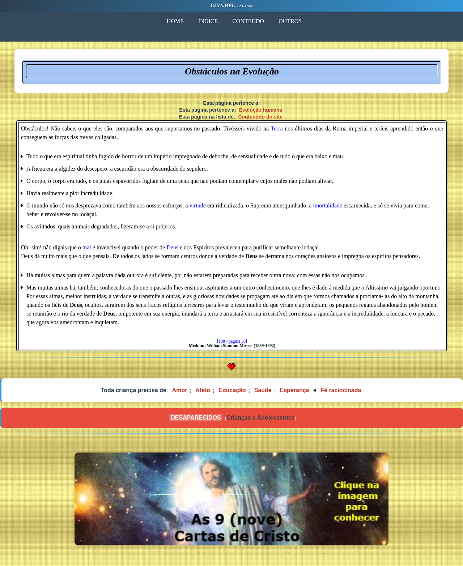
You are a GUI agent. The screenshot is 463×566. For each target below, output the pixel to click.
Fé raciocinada (340, 390)
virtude (198, 205)
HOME (175, 21)
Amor (179, 390)
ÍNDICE (208, 21)
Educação (232, 390)
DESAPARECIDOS (196, 418)
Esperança (294, 390)
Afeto (202, 390)
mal (86, 247)
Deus (172, 247)
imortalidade (327, 205)
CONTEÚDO (248, 21)
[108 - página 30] (232, 341)
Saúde (263, 390)
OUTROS (290, 21)
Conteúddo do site (260, 117)
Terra (277, 128)
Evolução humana (261, 110)
